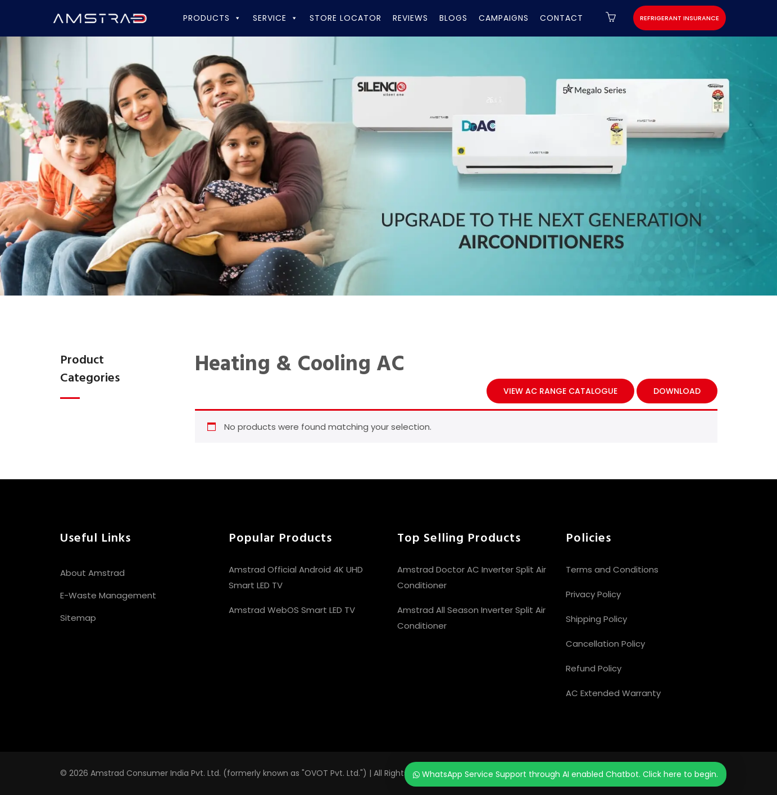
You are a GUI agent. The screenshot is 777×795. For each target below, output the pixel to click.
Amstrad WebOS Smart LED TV (292, 610)
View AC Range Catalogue (560, 391)
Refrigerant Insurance (679, 17)
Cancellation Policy (605, 643)
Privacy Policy (593, 594)
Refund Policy (593, 668)
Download (677, 391)
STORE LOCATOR (345, 18)
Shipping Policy (596, 619)
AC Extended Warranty (613, 693)
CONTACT (561, 18)
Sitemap (78, 618)
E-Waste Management (108, 595)
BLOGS (453, 18)
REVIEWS (410, 18)
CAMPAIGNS (504, 18)
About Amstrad (92, 573)
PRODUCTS (212, 18)
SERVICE (275, 18)
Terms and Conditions (612, 569)
